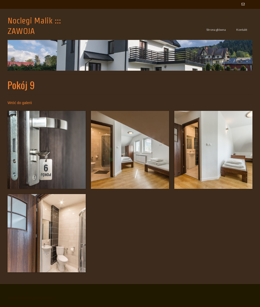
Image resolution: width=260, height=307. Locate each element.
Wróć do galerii (20, 103)
